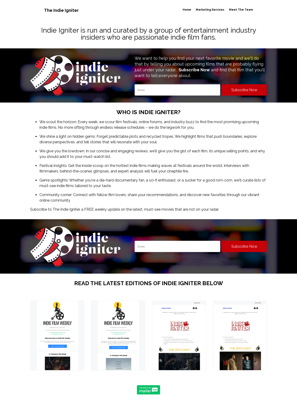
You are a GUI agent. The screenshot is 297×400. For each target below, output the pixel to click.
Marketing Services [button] (210, 9)
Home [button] (186, 9)
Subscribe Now (244, 90)
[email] (177, 90)
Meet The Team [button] (241, 9)
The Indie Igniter (61, 10)
